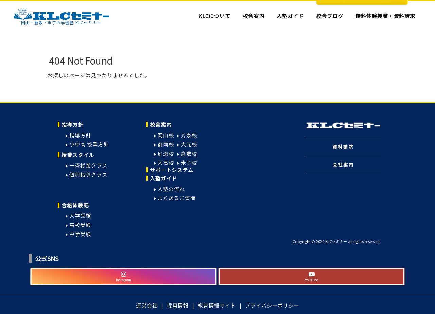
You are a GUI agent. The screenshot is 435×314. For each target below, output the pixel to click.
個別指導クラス (88, 174)
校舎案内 (161, 124)
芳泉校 (189, 135)
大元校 (189, 144)
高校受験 (80, 224)
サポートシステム (171, 169)
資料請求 (343, 146)
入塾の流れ (171, 188)
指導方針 (72, 124)
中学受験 (80, 234)
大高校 (166, 162)
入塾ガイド (163, 178)
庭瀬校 (166, 153)
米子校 (189, 162)
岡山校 (166, 135)
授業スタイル (78, 154)
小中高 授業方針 (89, 144)
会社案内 (343, 164)
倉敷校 (189, 153)
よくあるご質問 (177, 198)
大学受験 (80, 215)
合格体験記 (75, 205)
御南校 (166, 144)
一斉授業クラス (88, 165)
